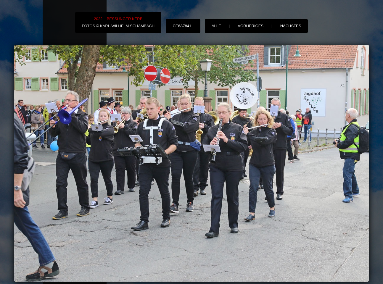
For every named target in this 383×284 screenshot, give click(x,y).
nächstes (290, 26)
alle (216, 26)
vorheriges (250, 26)
